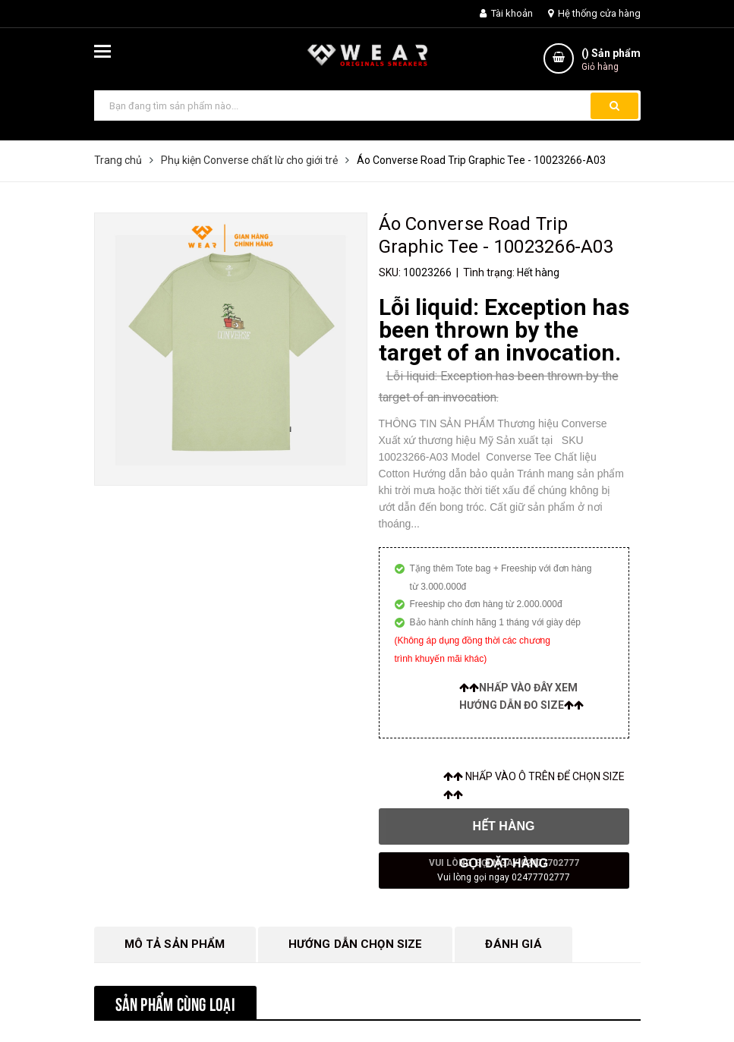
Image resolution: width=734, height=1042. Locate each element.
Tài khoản (506, 13)
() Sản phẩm (611, 60)
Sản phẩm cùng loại (175, 1002)
